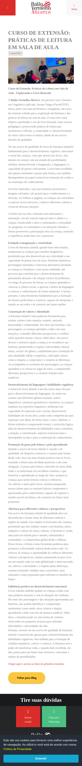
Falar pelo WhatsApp (53, 716)
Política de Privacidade (17, 749)
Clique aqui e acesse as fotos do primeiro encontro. (36, 663)
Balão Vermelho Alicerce (41, 7)
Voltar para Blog (27, 677)
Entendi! (41, 758)
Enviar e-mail (28, 716)
